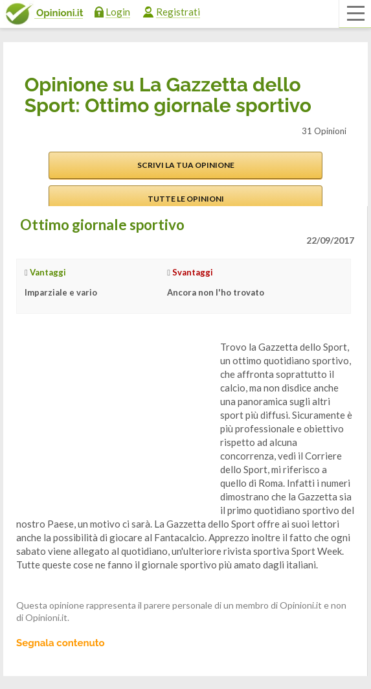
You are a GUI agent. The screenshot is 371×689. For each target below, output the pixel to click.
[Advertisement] (113, 421)
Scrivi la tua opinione (185, 165)
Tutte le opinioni (186, 199)
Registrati (178, 12)
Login (118, 12)
